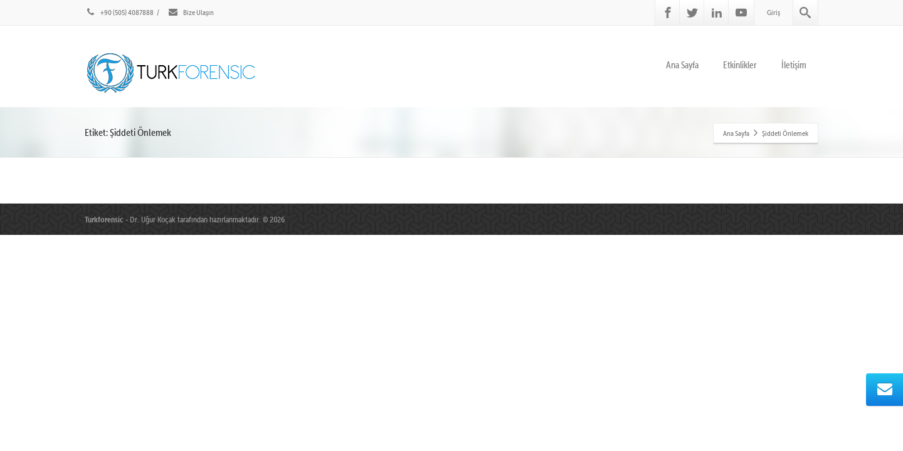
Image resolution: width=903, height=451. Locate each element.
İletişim (793, 65)
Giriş (773, 12)
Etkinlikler (740, 65)
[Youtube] (741, 12)
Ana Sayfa (682, 65)
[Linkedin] (716, 12)
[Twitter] (692, 12)
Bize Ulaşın (190, 12)
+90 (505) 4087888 (119, 12)
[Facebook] (667, 12)
